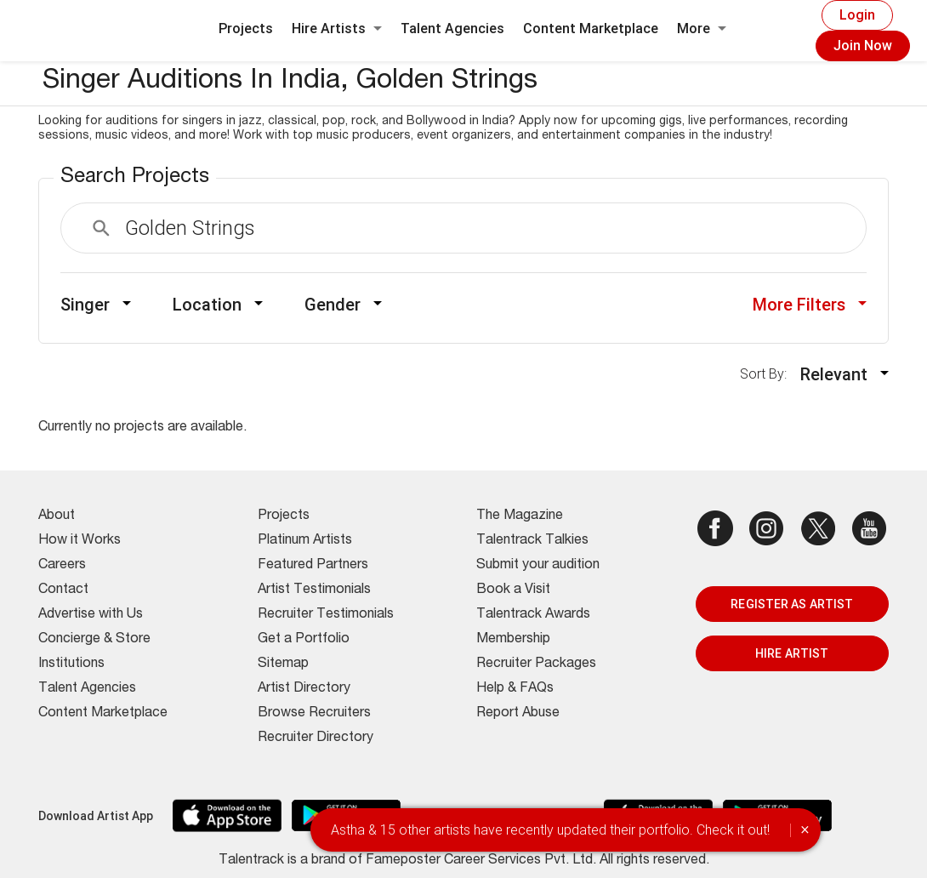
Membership (513, 640)
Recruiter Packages (536, 664)
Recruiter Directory (315, 738)
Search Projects (134, 178)
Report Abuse (518, 714)
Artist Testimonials (314, 590)
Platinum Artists (305, 541)
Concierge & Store (94, 640)
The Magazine (519, 516)
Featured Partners (313, 566)
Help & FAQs (515, 689)
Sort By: (768, 374)
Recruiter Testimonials (326, 615)
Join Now (862, 45)
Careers (62, 566)
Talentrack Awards (533, 615)
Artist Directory (304, 689)
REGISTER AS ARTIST (792, 604)
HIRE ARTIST (791, 653)
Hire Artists (337, 28)
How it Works (79, 541)
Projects (246, 28)
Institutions (71, 664)
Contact (63, 590)
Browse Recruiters (314, 714)
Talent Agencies (452, 28)
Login (857, 15)
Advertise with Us (90, 615)
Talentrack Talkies (532, 541)
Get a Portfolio (304, 640)
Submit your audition (538, 566)
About (56, 516)
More (701, 28)
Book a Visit (513, 590)
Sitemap (283, 664)
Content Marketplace (590, 28)
